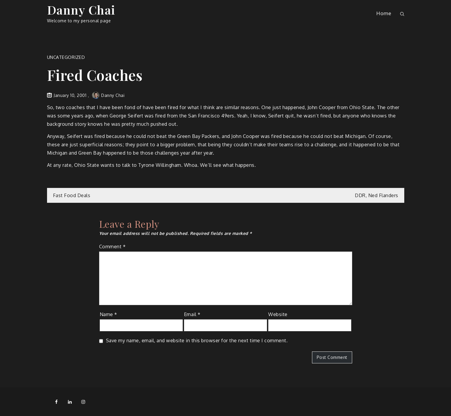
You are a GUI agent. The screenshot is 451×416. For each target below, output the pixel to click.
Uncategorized (66, 57)
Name (108, 314)
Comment (112, 246)
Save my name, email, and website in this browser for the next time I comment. (197, 340)
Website (278, 314)
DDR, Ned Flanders (376, 195)
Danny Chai (81, 10)
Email (192, 314)
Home (383, 13)
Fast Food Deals (71, 195)
